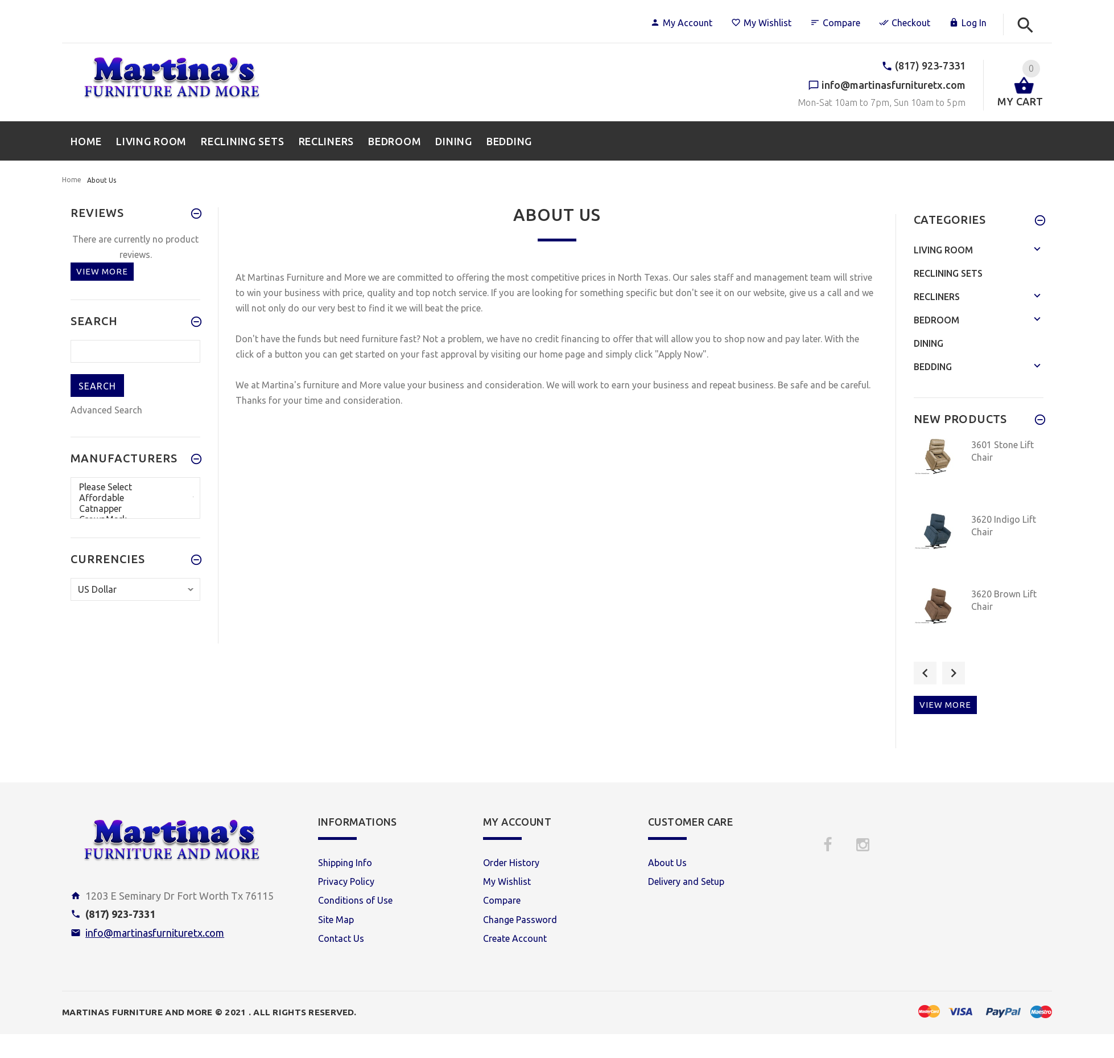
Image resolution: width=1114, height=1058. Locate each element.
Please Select (135, 487)
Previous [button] (925, 673)
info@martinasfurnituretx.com (154, 932)
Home (71, 179)
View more (102, 271)
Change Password (520, 920)
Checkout (904, 23)
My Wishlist (761, 23)
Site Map (336, 920)
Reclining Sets (948, 273)
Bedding (933, 367)
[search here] (135, 351)
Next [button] (953, 673)
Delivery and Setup (686, 881)
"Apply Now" (681, 354)
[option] (978, 472)
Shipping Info (345, 863)
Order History (511, 863)
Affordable (135, 498)
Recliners (937, 297)
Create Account (515, 938)
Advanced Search (106, 410)
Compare (835, 23)
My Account (681, 23)
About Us (667, 863)
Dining (928, 343)
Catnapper (135, 508)
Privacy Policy (346, 881)
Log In (968, 23)
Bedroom (936, 320)
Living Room (943, 250)
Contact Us (341, 938)
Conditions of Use (355, 900)
